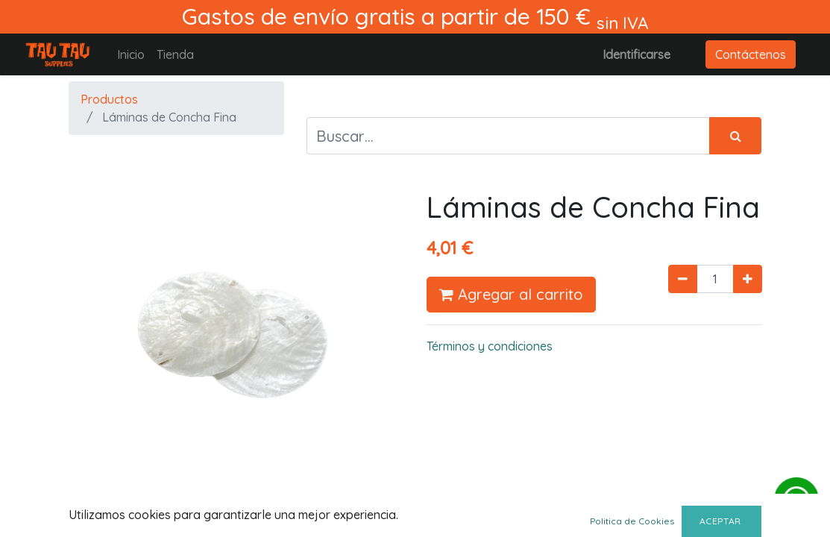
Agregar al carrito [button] (511, 294)
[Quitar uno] (682, 279)
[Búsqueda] (735, 135)
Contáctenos (750, 54)
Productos (109, 99)
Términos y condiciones (490, 346)
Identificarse (636, 54)
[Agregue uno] (747, 279)
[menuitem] (131, 54)
